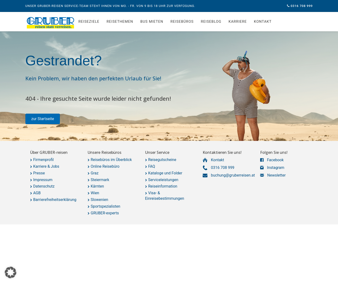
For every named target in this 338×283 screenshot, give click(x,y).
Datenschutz (44, 186)
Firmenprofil (43, 159)
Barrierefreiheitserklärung (54, 199)
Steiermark (100, 180)
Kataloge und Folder (165, 173)
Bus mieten (151, 21)
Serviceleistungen (163, 180)
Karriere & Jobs (46, 166)
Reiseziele (88, 21)
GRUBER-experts (105, 213)
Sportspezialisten (105, 206)
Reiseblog (211, 21)
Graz (95, 173)
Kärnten (97, 186)
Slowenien (99, 199)
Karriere (238, 21)
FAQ (151, 166)
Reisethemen (120, 21)
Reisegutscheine (162, 159)
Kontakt (263, 21)
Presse (39, 173)
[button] (42, 119)
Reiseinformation (163, 186)
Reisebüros (182, 21)
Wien (95, 193)
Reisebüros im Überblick (111, 159)
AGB (37, 193)
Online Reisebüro (105, 166)
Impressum (43, 180)
